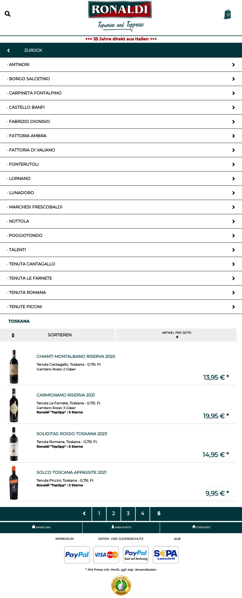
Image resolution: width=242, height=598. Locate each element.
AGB (177, 539)
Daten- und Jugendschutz (120, 539)
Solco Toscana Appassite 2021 (71, 472)
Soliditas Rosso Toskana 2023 (72, 433)
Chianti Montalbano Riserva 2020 (76, 356)
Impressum (64, 539)
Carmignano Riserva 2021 (66, 395)
